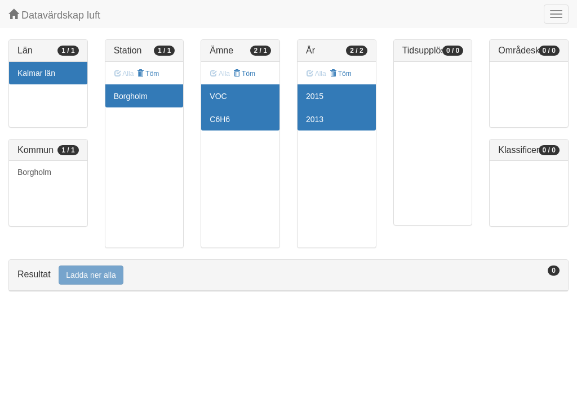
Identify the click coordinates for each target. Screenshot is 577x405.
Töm (148, 74)
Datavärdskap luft (54, 15)
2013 (314, 119)
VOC (218, 96)
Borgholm (34, 172)
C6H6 (220, 119)
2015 (314, 96)
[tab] (288, 275)
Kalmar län (36, 73)
